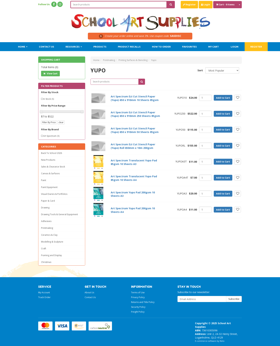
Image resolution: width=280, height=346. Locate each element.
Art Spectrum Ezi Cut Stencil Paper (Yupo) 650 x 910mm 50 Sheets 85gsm (135, 130)
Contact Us (46, 46)
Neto (222, 341)
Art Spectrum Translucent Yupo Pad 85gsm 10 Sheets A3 (134, 162)
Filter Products (52, 86)
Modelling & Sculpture (52, 241)
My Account (44, 292)
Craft (43, 248)
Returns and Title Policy (142, 302)
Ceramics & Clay (49, 234)
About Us (89, 292)
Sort (200, 70)
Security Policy (138, 306)
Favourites (189, 46)
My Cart (213, 46)
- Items (225, 4)
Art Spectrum (51, 135)
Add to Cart (223, 97)
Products (99, 46)
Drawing (45, 207)
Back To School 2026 (51, 153)
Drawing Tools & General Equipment (59, 214)
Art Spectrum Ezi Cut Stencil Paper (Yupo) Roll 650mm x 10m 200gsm (133, 146)
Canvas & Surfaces (50, 173)
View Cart (50, 73)
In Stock (48, 98)
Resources (74, 46)
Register (189, 4)
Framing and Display (51, 255)
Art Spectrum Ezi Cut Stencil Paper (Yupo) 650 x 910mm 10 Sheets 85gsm (135, 98)
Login (205, 4)
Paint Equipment (49, 187)
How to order (161, 46)
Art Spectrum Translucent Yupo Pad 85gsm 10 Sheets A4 (134, 178)
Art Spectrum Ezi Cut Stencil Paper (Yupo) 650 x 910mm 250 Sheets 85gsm (135, 114)
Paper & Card (48, 200)
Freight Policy (137, 311)
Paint (43, 180)
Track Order (44, 297)
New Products (48, 159)
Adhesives (46, 221)
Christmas (46, 262)
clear (61, 122)
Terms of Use (138, 292)
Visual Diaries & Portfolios (54, 194)
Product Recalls (129, 46)
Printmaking (47, 227)
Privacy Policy (138, 297)
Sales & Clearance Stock (53, 166)
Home (23, 46)
